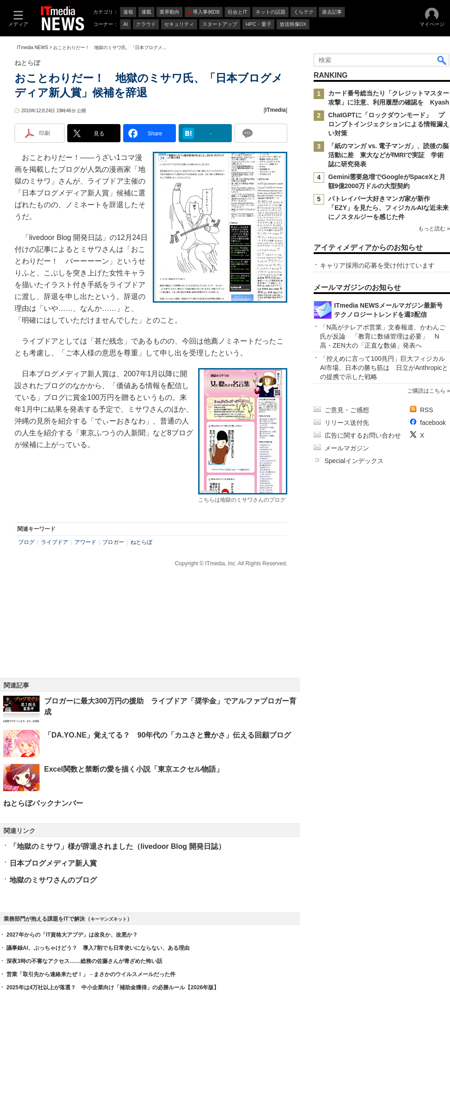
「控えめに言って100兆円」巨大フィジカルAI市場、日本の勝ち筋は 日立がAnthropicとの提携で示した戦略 (384, 367)
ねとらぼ (141, 542)
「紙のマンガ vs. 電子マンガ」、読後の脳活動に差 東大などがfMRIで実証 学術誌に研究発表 (388, 155)
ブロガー (113, 542)
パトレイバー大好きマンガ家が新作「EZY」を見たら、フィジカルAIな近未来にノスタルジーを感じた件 (388, 207)
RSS (426, 410)
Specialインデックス (354, 460)
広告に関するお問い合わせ (363, 435)
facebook (433, 422)
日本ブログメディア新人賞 (53, 863)
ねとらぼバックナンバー (43, 803)
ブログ (26, 542)
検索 (442, 60)
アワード (85, 542)
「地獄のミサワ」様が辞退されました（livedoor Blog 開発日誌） (117, 846)
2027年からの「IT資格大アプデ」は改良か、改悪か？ (72, 935)
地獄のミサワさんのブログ (53, 880)
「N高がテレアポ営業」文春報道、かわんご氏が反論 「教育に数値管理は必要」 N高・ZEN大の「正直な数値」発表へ (382, 336)
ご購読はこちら (426, 391)
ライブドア (54, 542)
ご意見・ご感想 (347, 410)
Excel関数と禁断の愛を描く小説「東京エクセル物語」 (133, 769)
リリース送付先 (347, 422)
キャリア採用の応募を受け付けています (377, 265)
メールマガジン (347, 448)
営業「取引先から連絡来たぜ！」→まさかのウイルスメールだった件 (90, 974)
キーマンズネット (108, 919)
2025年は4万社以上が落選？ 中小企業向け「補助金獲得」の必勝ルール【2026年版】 (112, 987)
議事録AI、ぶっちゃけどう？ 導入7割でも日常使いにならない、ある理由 (98, 948)
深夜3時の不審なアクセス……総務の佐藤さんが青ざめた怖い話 (84, 961)
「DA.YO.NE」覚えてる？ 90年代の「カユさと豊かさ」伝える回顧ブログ (167, 735)
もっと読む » (434, 228)
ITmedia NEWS (32, 47)
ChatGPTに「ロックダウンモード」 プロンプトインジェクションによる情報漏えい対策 (388, 124)
